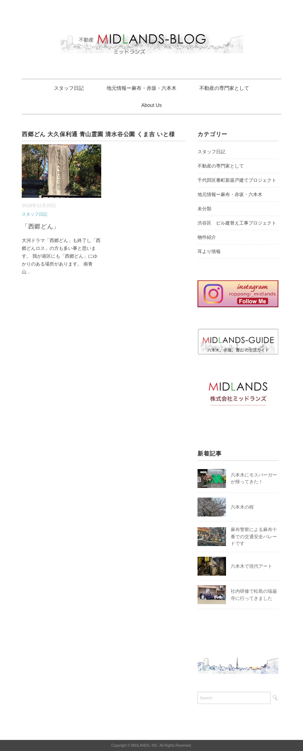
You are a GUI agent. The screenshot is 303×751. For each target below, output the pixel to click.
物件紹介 (206, 237)
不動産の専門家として (224, 88)
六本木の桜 (242, 507)
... (28, 271)
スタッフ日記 (69, 88)
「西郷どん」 (40, 226)
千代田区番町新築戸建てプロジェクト (236, 180)
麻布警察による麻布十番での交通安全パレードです (254, 536)
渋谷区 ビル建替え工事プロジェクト (236, 223)
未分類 (204, 208)
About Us (151, 105)
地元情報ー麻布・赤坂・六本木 (141, 88)
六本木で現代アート (251, 566)
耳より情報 (209, 251)
